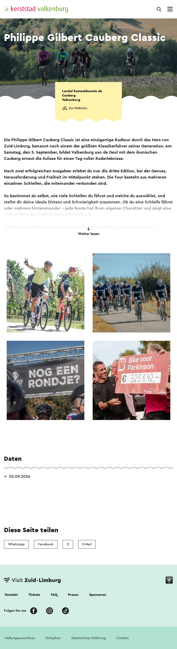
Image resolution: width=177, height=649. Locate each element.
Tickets (34, 594)
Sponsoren (97, 594)
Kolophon (53, 638)
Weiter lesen (88, 231)
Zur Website (78, 108)
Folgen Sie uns (15, 610)
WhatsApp (16, 544)
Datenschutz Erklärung (88, 638)
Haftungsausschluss (20, 638)
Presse (73, 594)
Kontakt (11, 594)
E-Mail (86, 544)
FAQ (54, 594)
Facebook (45, 544)
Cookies (122, 638)
